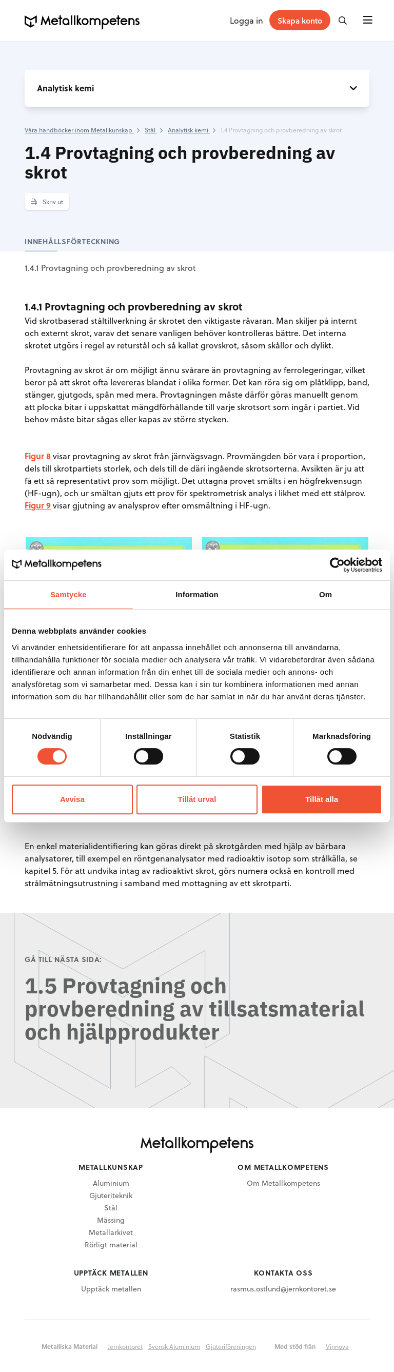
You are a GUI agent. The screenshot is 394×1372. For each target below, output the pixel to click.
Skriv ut (47, 201)
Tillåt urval (197, 799)
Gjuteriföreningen (231, 1346)
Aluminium (111, 1183)
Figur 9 (38, 505)
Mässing (111, 1219)
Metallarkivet (111, 1232)
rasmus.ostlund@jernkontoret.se (283, 1288)
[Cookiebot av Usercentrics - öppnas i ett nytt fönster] (337, 565)
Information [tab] (197, 594)
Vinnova (337, 1346)
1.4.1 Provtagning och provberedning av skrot (110, 267)
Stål (110, 1207)
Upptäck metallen (111, 1288)
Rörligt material (111, 1244)
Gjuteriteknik (110, 1195)
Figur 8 (38, 456)
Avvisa (72, 799)
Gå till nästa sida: (63, 959)
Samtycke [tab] (68, 594)
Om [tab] (325, 594)
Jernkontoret (125, 1346)
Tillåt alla (321, 799)
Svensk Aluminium (174, 1346)
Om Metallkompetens (283, 1183)
